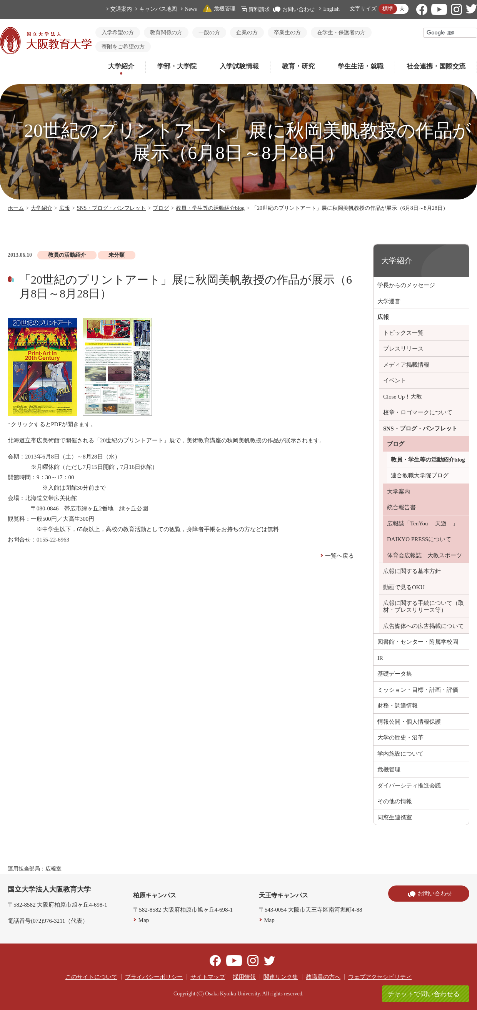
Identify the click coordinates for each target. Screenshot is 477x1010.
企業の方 (247, 32)
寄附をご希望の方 (123, 47)
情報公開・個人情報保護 (409, 722)
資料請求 (255, 9)
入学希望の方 (118, 32)
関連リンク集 (281, 977)
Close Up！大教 (402, 397)
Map (143, 920)
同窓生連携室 (394, 817)
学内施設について (400, 754)
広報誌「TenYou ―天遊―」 (422, 523)
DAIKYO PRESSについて (419, 539)
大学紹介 (121, 66)
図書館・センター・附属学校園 (417, 642)
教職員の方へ (323, 977)
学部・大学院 (177, 66)
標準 (387, 9)
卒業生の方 (287, 32)
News (191, 9)
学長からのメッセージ (406, 285)
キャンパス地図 (158, 9)
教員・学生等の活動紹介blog (210, 208)
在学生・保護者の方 (341, 32)
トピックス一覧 (403, 333)
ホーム (16, 208)
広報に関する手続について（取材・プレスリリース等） (423, 606)
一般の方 (209, 32)
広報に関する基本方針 (412, 571)
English (331, 9)
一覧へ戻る (339, 556)
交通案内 (121, 9)
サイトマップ (207, 977)
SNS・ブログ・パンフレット (111, 208)
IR (380, 658)
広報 (64, 208)
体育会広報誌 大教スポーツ (424, 555)
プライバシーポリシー (154, 977)
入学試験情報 (239, 66)
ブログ (161, 208)
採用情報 (244, 977)
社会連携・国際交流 (436, 66)
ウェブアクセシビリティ (380, 977)
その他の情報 (394, 801)
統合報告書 (401, 507)
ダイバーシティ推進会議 (409, 785)
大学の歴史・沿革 (400, 737)
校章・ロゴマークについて (417, 412)
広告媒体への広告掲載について (423, 626)
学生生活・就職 (361, 66)
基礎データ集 (394, 674)
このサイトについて (91, 977)
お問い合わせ (294, 9)
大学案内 (398, 491)
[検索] (450, 32)
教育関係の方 (166, 32)
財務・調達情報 (397, 706)
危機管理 (218, 9)
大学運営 (388, 301)
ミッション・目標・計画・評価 (417, 690)
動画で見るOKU (404, 587)
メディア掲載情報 (406, 365)
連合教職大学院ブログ (420, 475)
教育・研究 (298, 66)
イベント (394, 380)
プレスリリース (403, 349)
